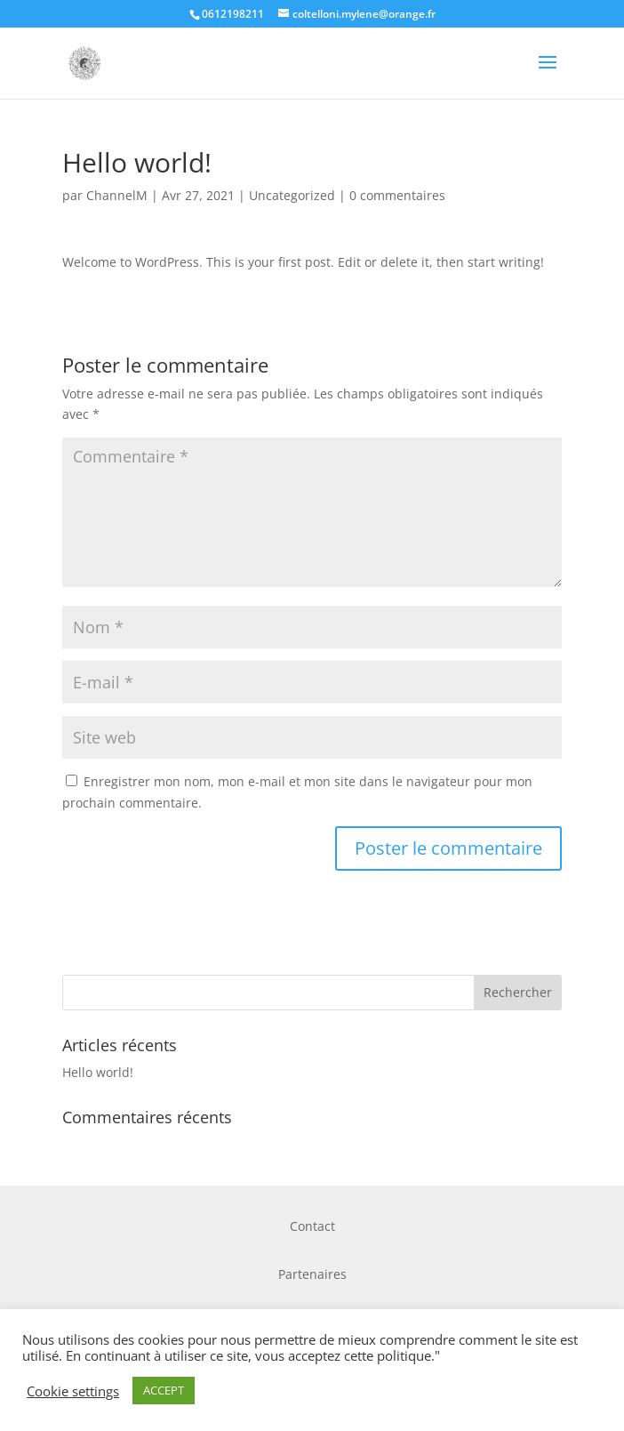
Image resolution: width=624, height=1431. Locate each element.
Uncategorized (292, 195)
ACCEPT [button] (163, 1390)
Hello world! (97, 1072)
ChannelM (117, 195)
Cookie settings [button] (73, 1391)
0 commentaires (397, 195)
